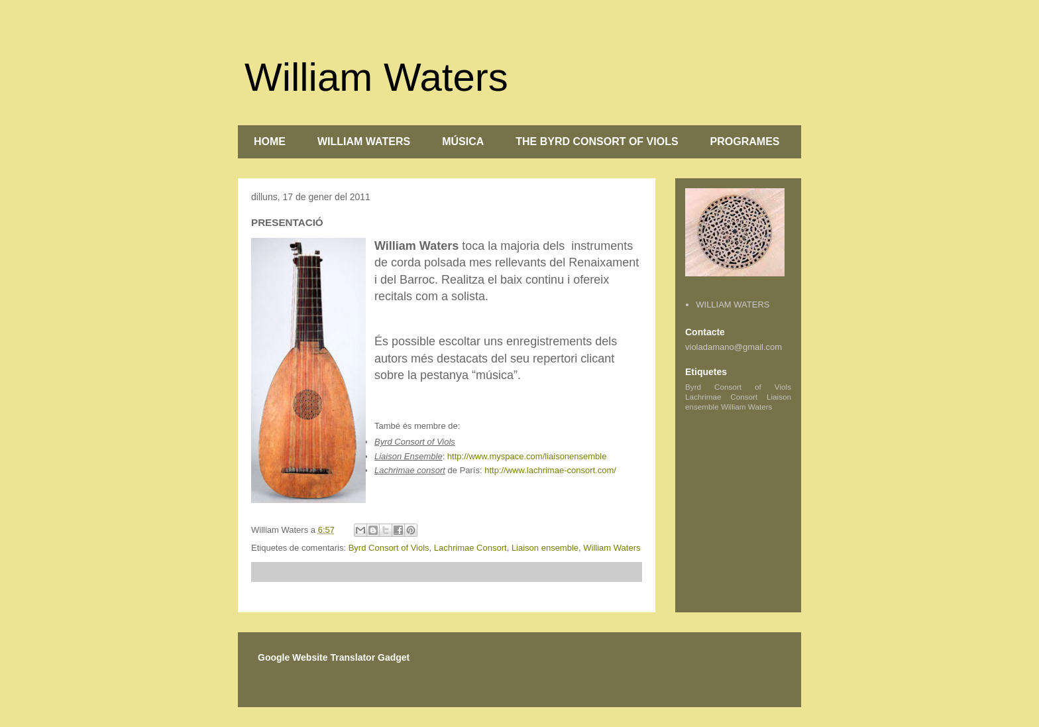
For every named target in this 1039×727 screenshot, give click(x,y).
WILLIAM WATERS (363, 141)
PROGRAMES (745, 141)
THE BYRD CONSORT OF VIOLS (597, 141)
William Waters (376, 77)
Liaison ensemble (545, 548)
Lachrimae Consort (470, 548)
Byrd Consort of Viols (389, 548)
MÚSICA (463, 141)
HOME (270, 141)
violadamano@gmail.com (733, 347)
